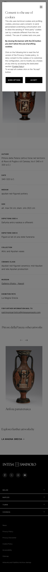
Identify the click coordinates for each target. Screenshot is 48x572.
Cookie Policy (18, 66)
